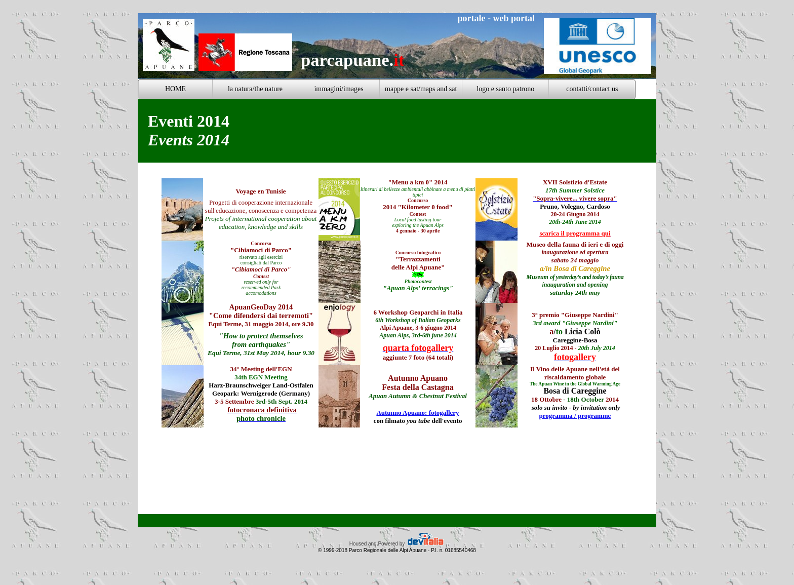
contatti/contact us (592, 89)
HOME (175, 89)
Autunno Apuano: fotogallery (417, 412)
